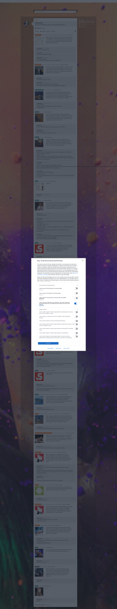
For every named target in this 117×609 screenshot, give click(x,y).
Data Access (58, 348)
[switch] (76, 288)
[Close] (83, 261)
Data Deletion (50, 348)
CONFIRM (48, 343)
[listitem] (58, 285)
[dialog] (58, 304)
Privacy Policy (66, 348)
